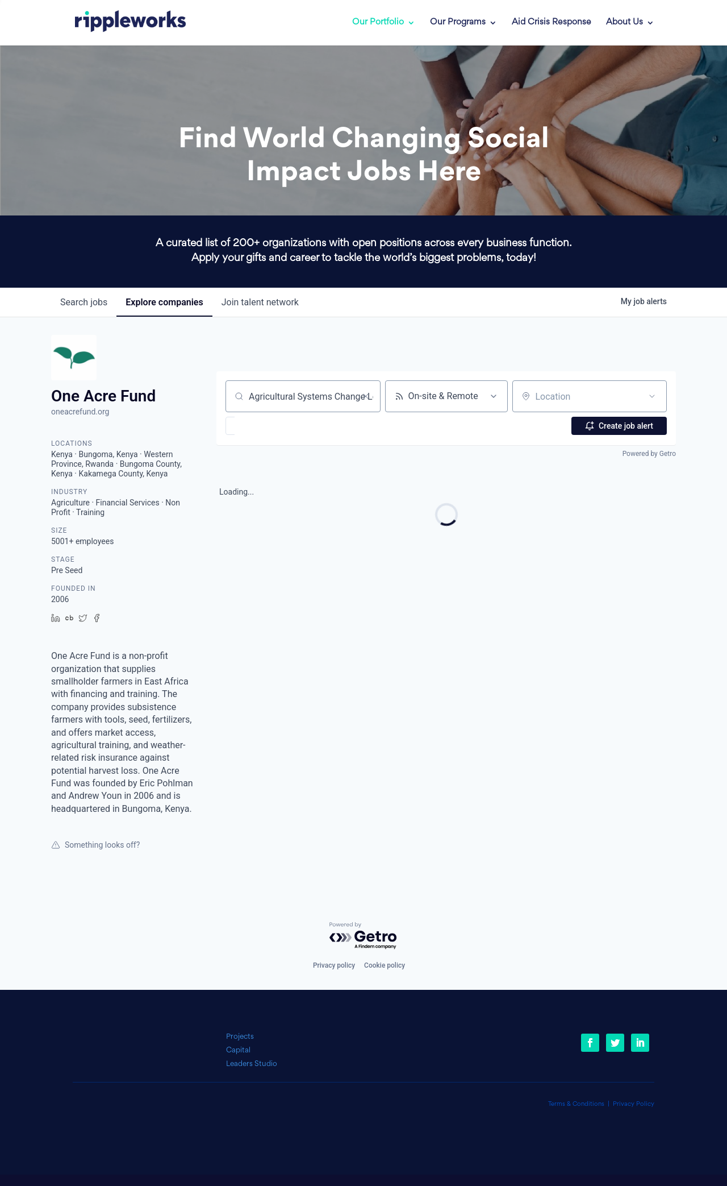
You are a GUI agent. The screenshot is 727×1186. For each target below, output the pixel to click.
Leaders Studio (251, 1064)
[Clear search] (365, 396)
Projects (240, 1036)
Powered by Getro (649, 454)
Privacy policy (334, 965)
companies (164, 302)
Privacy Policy (633, 1104)
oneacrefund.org (80, 411)
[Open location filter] (652, 396)
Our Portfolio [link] (378, 23)
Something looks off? (95, 844)
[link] (122, 22)
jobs (83, 302)
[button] (263, 426)
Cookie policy (384, 965)
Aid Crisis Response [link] (551, 23)
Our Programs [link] (458, 23)
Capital (238, 1050)
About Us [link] (624, 23)
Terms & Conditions (576, 1104)
